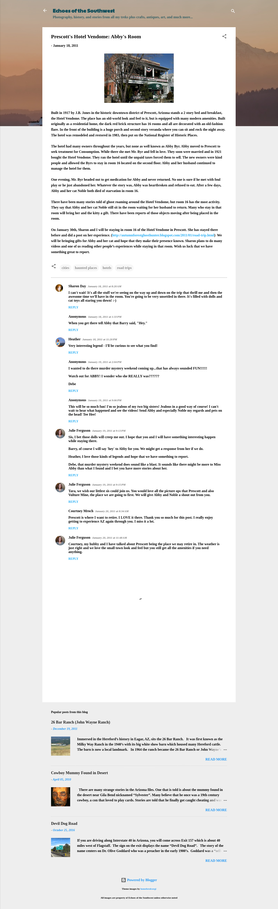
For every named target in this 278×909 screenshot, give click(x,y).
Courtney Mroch (80, 511)
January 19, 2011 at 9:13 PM (109, 430)
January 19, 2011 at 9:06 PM (104, 400)
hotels (107, 268)
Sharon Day (77, 286)
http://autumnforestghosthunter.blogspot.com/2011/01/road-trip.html (163, 235)
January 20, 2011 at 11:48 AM (109, 537)
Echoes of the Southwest (84, 10)
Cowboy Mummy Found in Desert (79, 773)
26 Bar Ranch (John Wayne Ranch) (80, 722)
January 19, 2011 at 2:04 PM (104, 362)
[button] (224, 37)
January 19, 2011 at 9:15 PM (109, 484)
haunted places (86, 268)
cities (65, 268)
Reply (73, 307)
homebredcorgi (148, 888)
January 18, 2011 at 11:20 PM (99, 339)
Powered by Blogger (139, 880)
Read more (216, 759)
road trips (124, 268)
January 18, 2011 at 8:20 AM (104, 286)
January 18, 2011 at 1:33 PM (104, 316)
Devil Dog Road (64, 823)
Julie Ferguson (79, 430)
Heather (74, 339)
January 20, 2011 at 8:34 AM (112, 511)
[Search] (233, 11)
